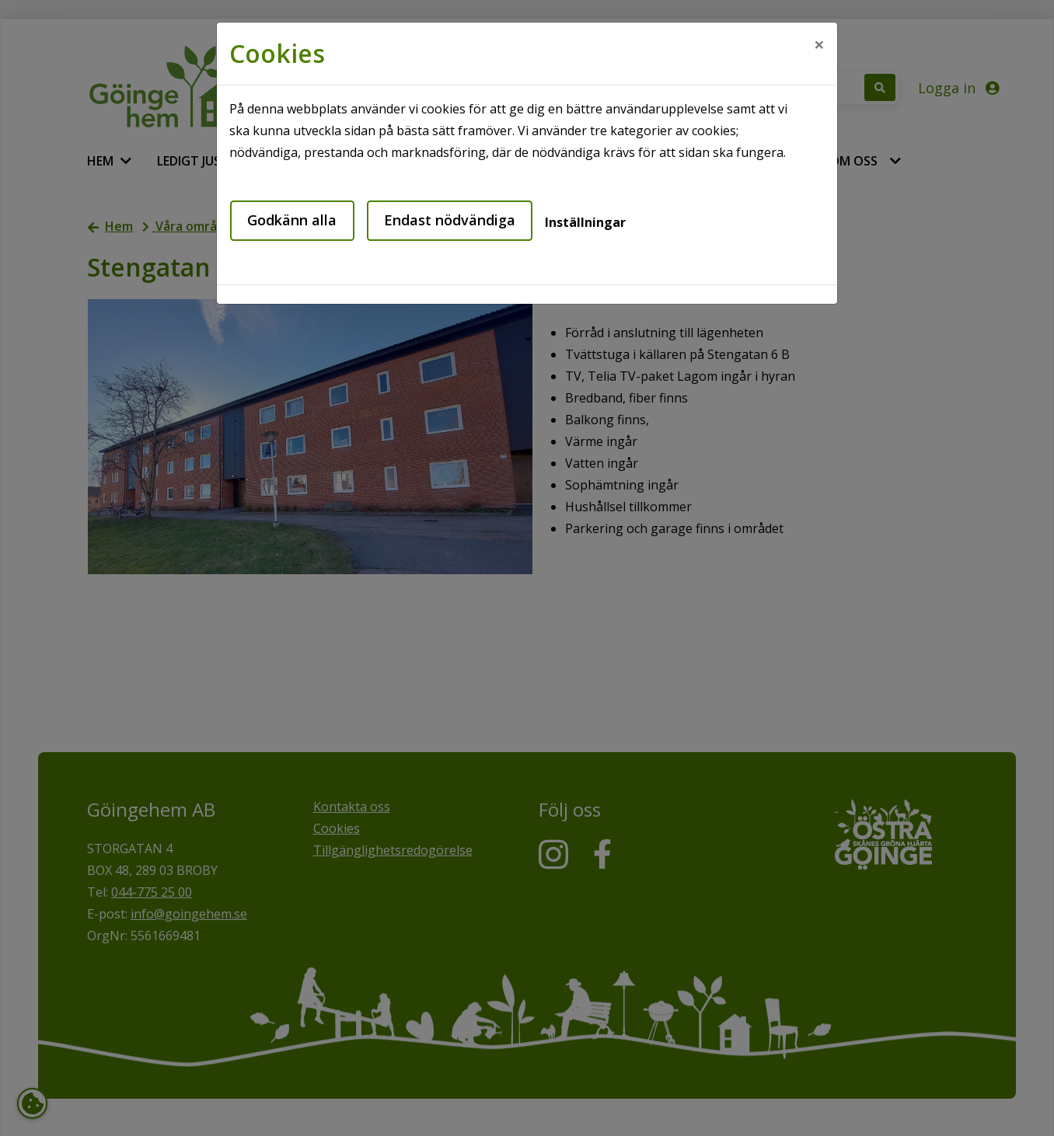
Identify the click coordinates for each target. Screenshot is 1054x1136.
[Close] (819, 44)
